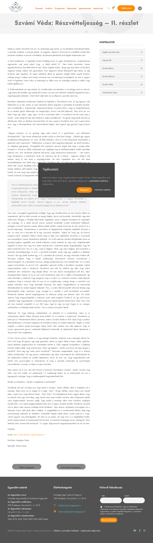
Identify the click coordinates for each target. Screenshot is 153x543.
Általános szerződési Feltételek (66, 530)
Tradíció (48, 8)
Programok (60, 8)
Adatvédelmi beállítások (102, 190)
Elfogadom (84, 190)
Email (127, 495)
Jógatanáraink (85, 8)
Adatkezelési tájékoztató (90, 530)
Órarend (39, 8)
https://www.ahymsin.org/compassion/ (29, 434)
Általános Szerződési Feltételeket (124, 509)
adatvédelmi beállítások (99, 181)
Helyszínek (71, 8)
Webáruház (126, 8)
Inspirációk (98, 8)
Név (103, 495)
